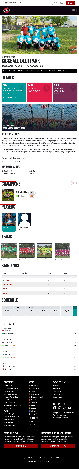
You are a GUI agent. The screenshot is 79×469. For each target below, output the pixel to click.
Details (6, 71)
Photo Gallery (9, 402)
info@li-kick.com (60, 418)
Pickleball (34, 402)
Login (70, 3)
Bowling (34, 385)
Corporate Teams (10, 394)
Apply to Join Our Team (58, 446)
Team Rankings (9, 419)
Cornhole (35, 388)
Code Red (22, 259)
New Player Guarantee (12, 400)
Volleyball (35, 414)
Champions (18, 71)
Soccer (34, 405)
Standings (50, 71)
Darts (33, 391)
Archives (57, 400)
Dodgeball (35, 394)
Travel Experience (10, 425)
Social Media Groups (11, 417)
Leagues (56, 385)
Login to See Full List (23, 229)
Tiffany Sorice (7, 228)
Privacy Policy (32, 461)
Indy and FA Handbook (12, 397)
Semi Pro (57, 391)
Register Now (21, 446)
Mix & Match (58, 388)
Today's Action (13, 3)
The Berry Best (59, 259)
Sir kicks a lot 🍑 (42, 259)
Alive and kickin (6, 259)
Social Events (58, 397)
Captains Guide (10, 391)
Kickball (34, 400)
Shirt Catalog (9, 414)
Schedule (62, 71)
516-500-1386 (60, 415)
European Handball (38, 397)
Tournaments (58, 394)
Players (30, 71)
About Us (8, 385)
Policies (7, 411)
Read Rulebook (9, 98)
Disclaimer (40, 461)
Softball (34, 408)
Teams (39, 71)
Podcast (7, 408)
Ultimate (34, 411)
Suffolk (32, 424)
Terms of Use (47, 461)
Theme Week (9, 422)
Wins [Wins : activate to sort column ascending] (49, 273)
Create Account (59, 3)
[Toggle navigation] (74, 10)
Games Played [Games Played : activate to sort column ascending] (24, 273)
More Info (56, 94)
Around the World (11, 388)
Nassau (32, 421)
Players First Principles (12, 405)
